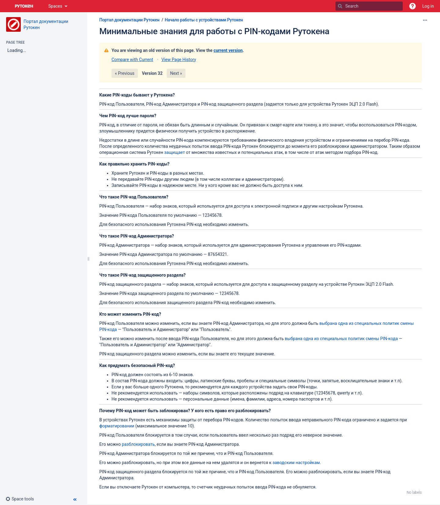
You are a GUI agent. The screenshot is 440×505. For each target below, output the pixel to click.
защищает (174, 152)
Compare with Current (132, 59)
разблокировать (138, 444)
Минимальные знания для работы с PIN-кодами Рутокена (214, 31)
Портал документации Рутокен (129, 19)
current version (228, 50)
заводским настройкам (296, 462)
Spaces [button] (55, 6)
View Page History (178, 59)
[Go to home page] (24, 6)
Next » (176, 73)
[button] (412, 6)
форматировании (116, 425)
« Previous (124, 73)
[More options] (425, 20)
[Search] (340, 6)
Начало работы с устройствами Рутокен (204, 19)
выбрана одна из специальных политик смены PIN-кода (341, 338)
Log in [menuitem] (428, 6)
